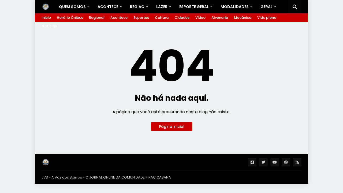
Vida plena (266, 17)
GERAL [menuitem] (266, 6)
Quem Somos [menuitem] (72, 6)
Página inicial (171, 126)
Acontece (119, 17)
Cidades (181, 17)
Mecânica (242, 17)
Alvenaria (219, 17)
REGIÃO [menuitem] (137, 6)
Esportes (141, 17)
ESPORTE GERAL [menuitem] (194, 6)
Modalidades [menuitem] (235, 6)
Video (200, 17)
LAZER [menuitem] (161, 6)
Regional (97, 17)
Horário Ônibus (70, 17)
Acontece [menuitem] (108, 6)
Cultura (162, 17)
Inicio (46, 17)
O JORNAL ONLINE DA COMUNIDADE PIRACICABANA (128, 177)
